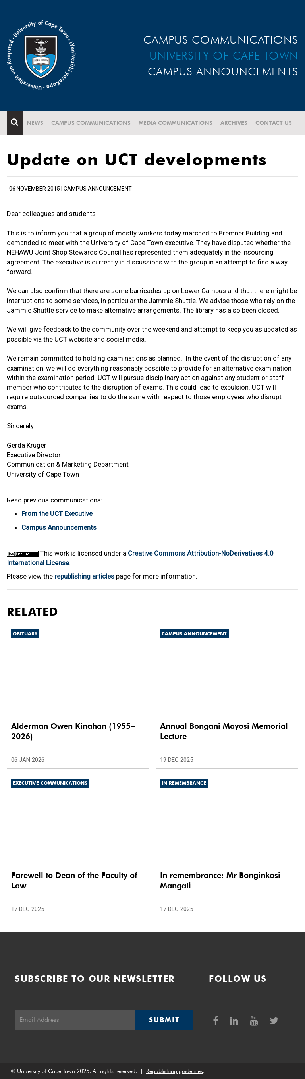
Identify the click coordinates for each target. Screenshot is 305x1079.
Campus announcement (194, 634)
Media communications (175, 123)
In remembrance (184, 783)
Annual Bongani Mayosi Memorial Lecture (224, 731)
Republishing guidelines (174, 1071)
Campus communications (91, 123)
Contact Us (273, 123)
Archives (233, 123)
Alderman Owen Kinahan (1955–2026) (73, 731)
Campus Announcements (59, 527)
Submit (164, 1020)
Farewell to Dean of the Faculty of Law (74, 880)
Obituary (25, 634)
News (35, 123)
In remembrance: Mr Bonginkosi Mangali (220, 880)
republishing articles (84, 576)
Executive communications (50, 783)
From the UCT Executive (57, 513)
